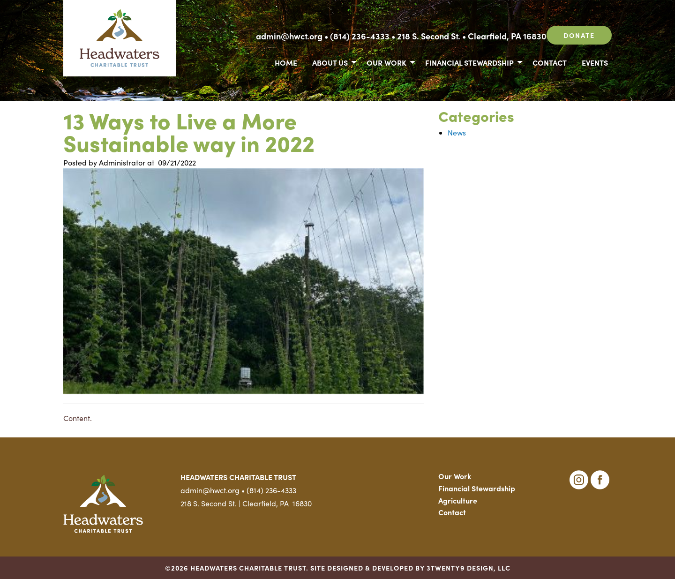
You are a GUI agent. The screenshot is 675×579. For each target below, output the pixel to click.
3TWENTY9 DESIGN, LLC (468, 567)
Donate (579, 35)
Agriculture (457, 500)
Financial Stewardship (469, 62)
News (457, 132)
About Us (330, 62)
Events (595, 62)
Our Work (386, 62)
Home (286, 62)
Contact (549, 62)
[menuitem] (286, 62)
